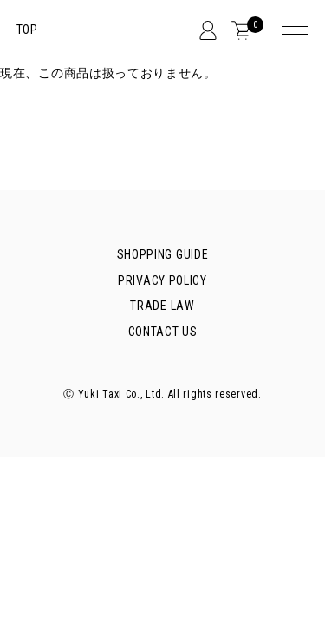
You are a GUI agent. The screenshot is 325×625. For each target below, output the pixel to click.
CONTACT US (163, 332)
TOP (27, 29)
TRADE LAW (162, 305)
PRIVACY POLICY (162, 280)
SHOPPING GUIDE (163, 254)
